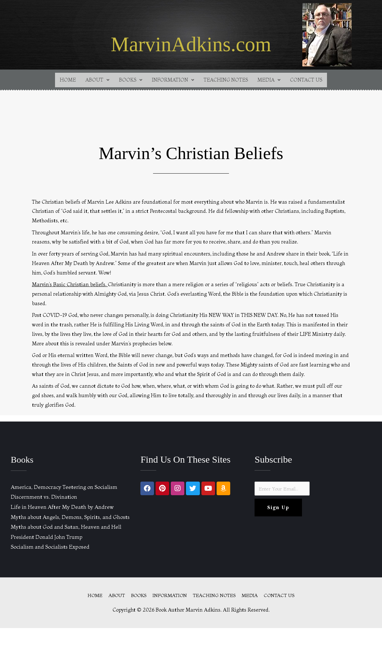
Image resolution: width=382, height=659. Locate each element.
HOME (62, 80)
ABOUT (92, 80)
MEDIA (273, 80)
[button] (93, 80)
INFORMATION (171, 80)
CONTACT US (311, 80)
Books (23, 460)
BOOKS (127, 80)
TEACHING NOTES (227, 80)
